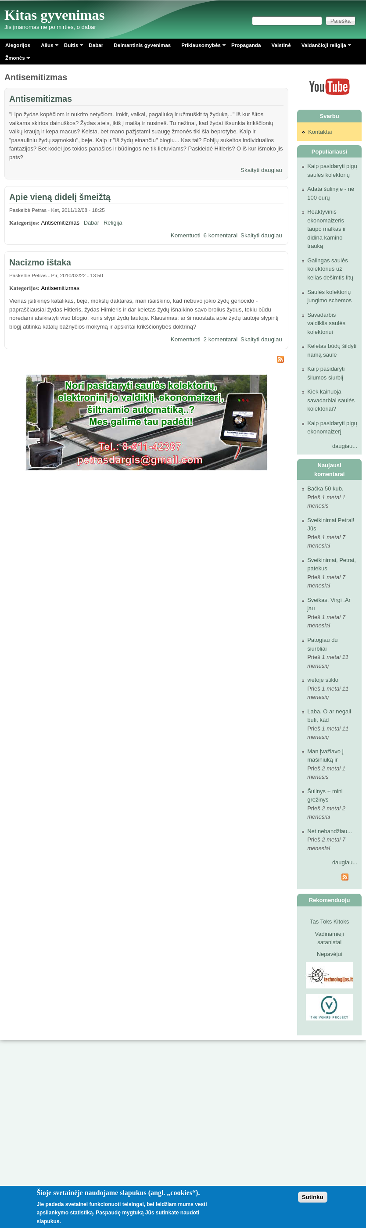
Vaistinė (281, 45)
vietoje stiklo (322, 680)
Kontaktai (320, 132)
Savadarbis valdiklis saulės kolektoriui (326, 323)
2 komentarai (221, 339)
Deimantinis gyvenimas (142, 45)
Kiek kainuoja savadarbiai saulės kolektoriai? (331, 400)
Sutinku (312, 1197)
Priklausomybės (201, 46)
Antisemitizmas (40, 99)
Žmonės (15, 59)
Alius (47, 46)
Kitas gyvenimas (54, 15)
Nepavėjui (329, 954)
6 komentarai (221, 235)
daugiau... (344, 446)
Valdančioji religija (324, 46)
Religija (113, 222)
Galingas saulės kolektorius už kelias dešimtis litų (330, 269)
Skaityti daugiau (261, 170)
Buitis (71, 46)
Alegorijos (17, 45)
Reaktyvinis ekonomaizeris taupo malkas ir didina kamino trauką (326, 228)
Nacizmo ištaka (40, 262)
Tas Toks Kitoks (329, 921)
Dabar (96, 45)
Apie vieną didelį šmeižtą (60, 197)
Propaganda (246, 45)
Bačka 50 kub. (325, 488)
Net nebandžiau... (329, 831)
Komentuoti (186, 235)
